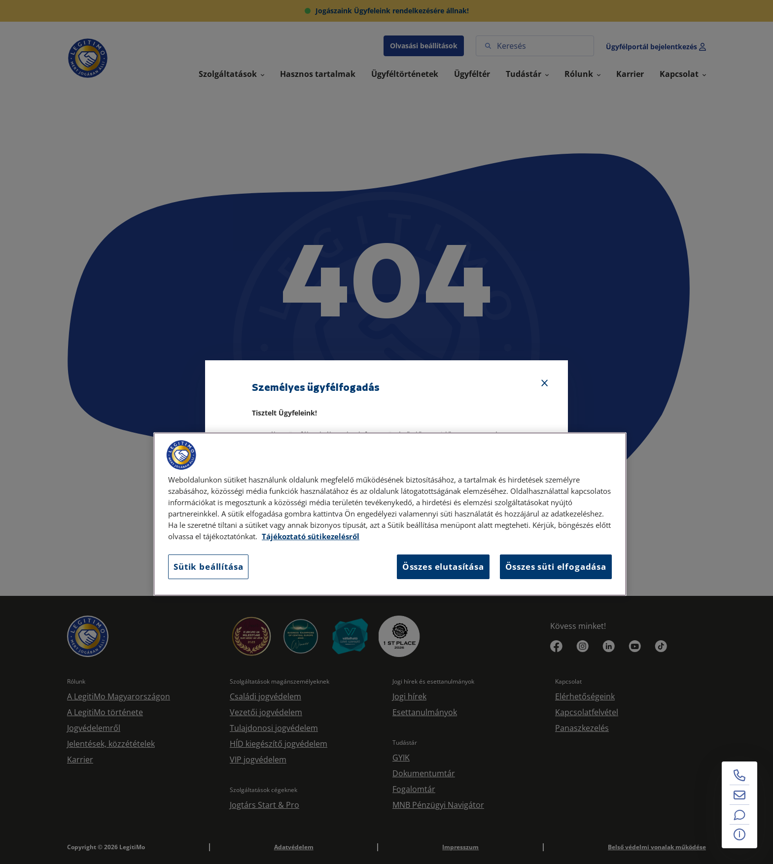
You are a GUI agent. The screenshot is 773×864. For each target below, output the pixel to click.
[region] (390, 514)
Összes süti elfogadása (555, 566)
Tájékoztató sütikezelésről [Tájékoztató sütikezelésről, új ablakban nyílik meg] (310, 536)
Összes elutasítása (443, 566)
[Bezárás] (545, 383)
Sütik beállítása (208, 566)
